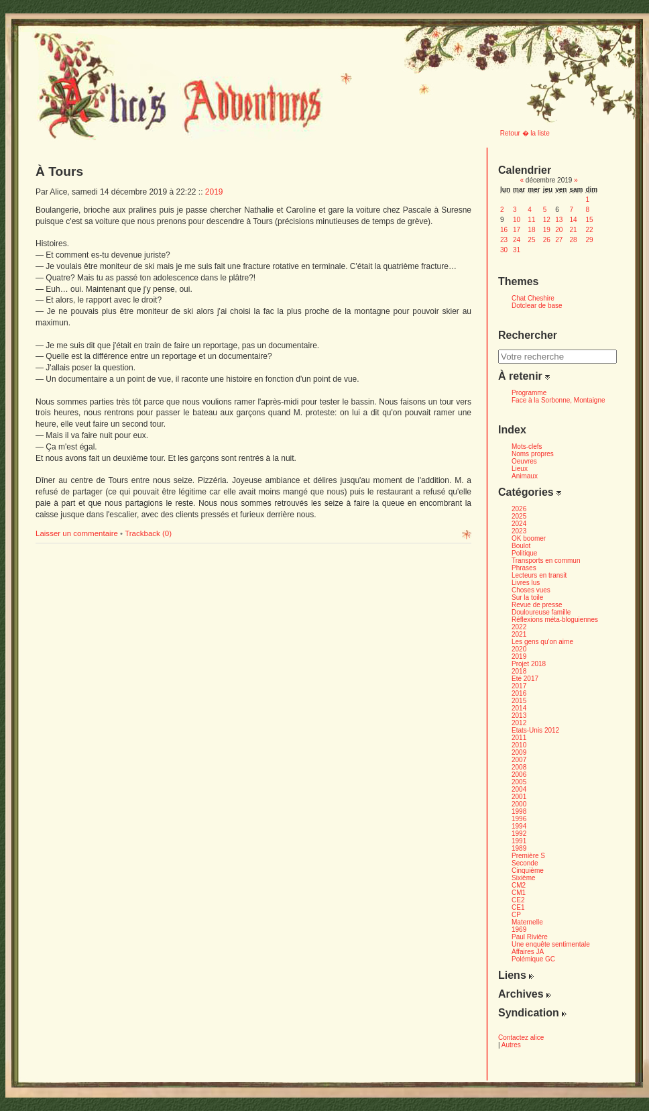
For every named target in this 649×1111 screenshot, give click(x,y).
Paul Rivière (530, 937)
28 (573, 240)
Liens (516, 975)
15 (589, 219)
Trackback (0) (148, 533)
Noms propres (533, 454)
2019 (214, 192)
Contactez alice (521, 1037)
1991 (519, 841)
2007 (519, 759)
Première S (528, 855)
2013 (519, 715)
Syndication (532, 1012)
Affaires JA (528, 951)
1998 (519, 811)
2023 (519, 531)
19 (546, 229)
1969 (519, 929)
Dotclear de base (537, 305)
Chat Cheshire (533, 298)
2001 (519, 796)
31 (516, 250)
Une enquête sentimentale (551, 944)
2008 (519, 767)
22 (589, 229)
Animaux (525, 476)
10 (516, 219)
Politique (524, 553)
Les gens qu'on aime (542, 641)
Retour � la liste (525, 133)
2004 (519, 789)
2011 (519, 737)
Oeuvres (524, 461)
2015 (519, 700)
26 (546, 240)
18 (531, 229)
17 (516, 229)
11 (531, 219)
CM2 (519, 885)
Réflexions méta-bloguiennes (555, 619)
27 (559, 240)
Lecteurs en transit (539, 575)
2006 (519, 774)
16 (504, 229)
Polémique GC (533, 959)
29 (589, 240)
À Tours (59, 171)
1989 (519, 848)
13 (559, 219)
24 (516, 240)
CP (516, 914)
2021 (519, 634)
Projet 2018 (529, 664)
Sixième (524, 878)
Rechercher (527, 335)
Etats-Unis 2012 (535, 730)
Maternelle (527, 922)
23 (504, 240)
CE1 (518, 907)
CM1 (519, 892)
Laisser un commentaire (78, 533)
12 (546, 219)
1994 (519, 826)
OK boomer (529, 538)
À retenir (524, 376)
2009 (519, 752)
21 (573, 229)
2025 (519, 516)
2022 (519, 627)
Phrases (524, 568)
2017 (519, 686)
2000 (519, 804)
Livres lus (526, 582)
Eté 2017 (525, 678)
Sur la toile (527, 597)
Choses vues (531, 590)
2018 (519, 671)
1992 (519, 833)
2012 (519, 723)
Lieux (520, 468)
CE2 (518, 900)
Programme (529, 392)
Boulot (521, 545)
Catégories (529, 492)
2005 (519, 782)
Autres (511, 1045)
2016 (519, 693)
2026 (519, 509)
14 (573, 219)
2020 (519, 649)
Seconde (525, 863)
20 (559, 229)
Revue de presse (537, 605)
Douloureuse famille (541, 612)
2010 (519, 745)
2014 (519, 708)
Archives (524, 994)
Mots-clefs (527, 446)
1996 (519, 819)
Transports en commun (546, 560)
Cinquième (528, 870)
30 (504, 250)
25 (531, 240)
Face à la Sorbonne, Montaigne (558, 400)
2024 (519, 523)
